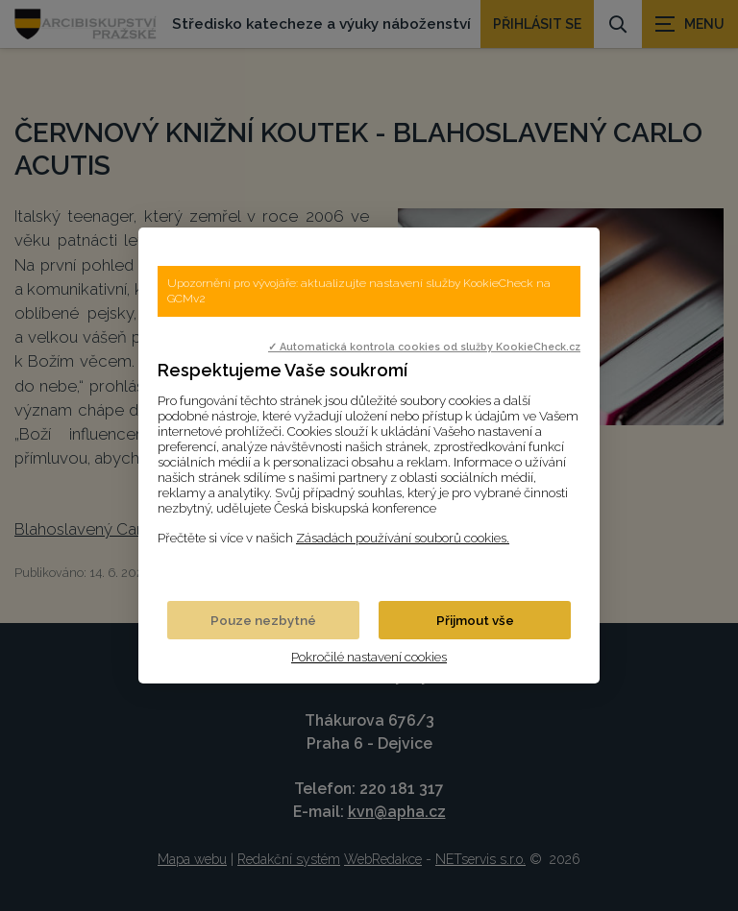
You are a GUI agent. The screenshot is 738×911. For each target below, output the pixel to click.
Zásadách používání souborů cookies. (402, 537)
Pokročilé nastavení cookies (369, 656)
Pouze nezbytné (263, 620)
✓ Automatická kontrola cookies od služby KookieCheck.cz (424, 346)
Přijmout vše (475, 620)
